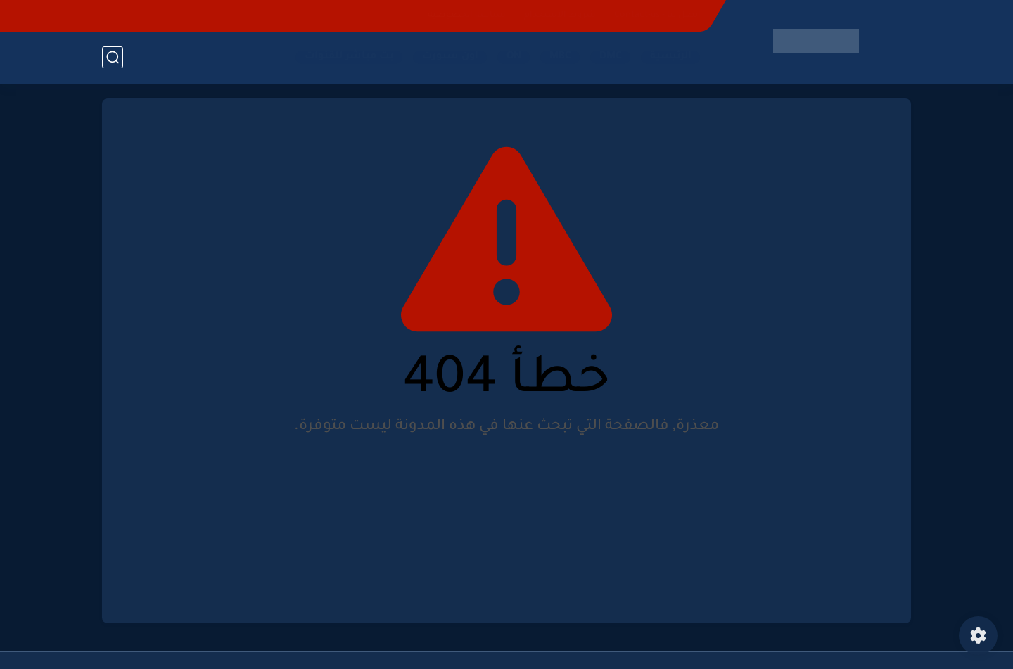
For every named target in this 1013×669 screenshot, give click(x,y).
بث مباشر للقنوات (349, 57)
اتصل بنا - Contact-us (657, 15)
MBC (560, 57)
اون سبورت (450, 57)
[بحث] (112, 57)
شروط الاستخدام (560, 15)
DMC (610, 57)
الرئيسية (671, 57)
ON (514, 57)
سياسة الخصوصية (467, 15)
